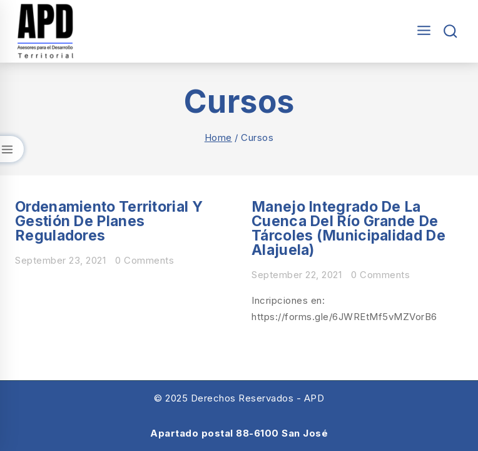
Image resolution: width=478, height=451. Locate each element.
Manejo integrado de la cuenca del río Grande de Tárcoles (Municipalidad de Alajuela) (348, 228)
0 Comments (144, 260)
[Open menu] (420, 31)
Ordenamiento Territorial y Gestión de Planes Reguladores (109, 221)
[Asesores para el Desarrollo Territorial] (45, 31)
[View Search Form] (451, 31)
